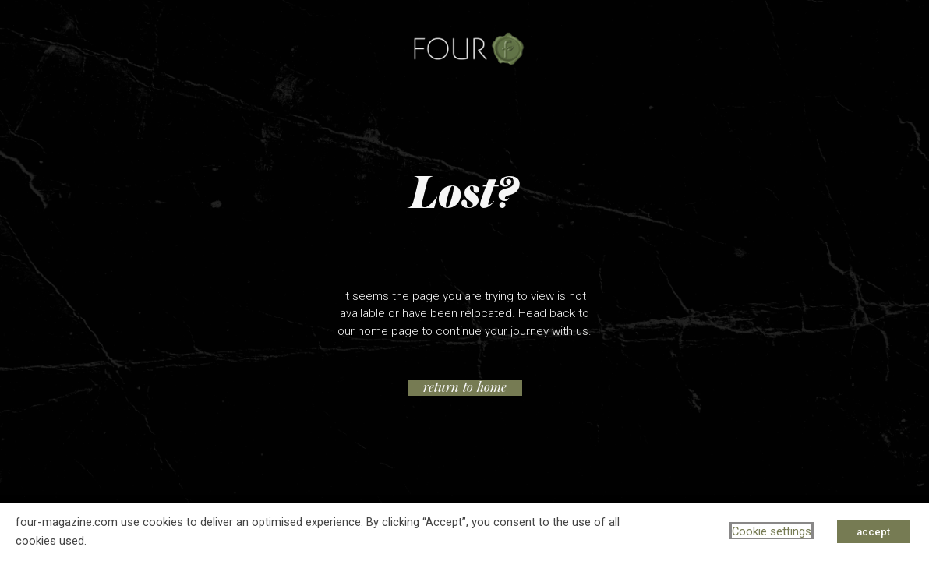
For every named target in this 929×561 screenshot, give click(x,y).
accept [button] (873, 532)
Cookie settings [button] (771, 531)
